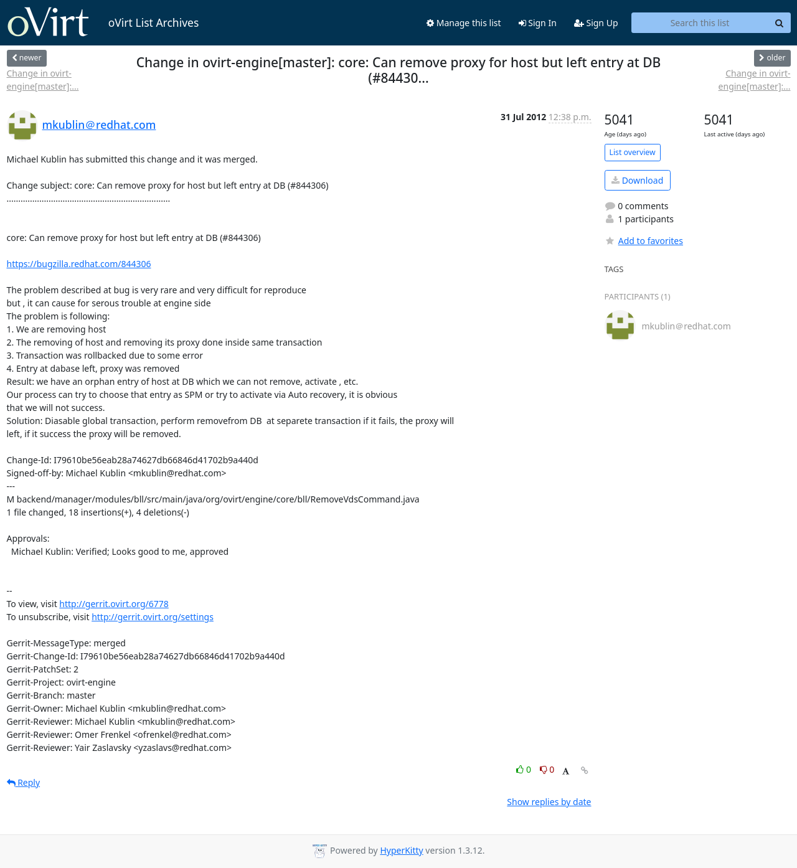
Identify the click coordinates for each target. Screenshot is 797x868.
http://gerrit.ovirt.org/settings (153, 617)
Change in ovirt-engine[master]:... (43, 79)
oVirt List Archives (103, 22)
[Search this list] (700, 23)
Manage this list (464, 23)
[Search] (779, 23)
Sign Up (596, 23)
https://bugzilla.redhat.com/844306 (79, 264)
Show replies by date (549, 802)
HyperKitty (401, 850)
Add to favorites (644, 241)
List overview (633, 152)
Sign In (538, 23)
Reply (23, 782)
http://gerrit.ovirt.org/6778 (114, 604)
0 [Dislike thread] (547, 769)
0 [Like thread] (524, 769)
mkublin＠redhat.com (99, 124)
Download (637, 180)
